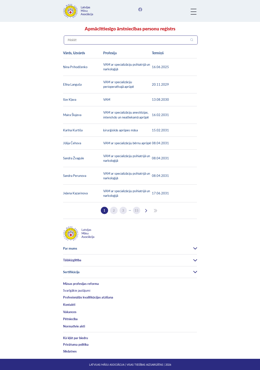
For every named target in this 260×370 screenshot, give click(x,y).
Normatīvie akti (74, 326)
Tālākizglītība (72, 260)
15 (137, 210)
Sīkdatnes (70, 351)
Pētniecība (70, 319)
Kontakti (69, 305)
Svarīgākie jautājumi (76, 290)
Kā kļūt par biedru (75, 338)
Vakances (69, 312)
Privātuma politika (76, 344)
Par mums (70, 248)
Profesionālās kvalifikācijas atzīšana (88, 297)
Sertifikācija (71, 272)
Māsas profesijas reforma (81, 284)
